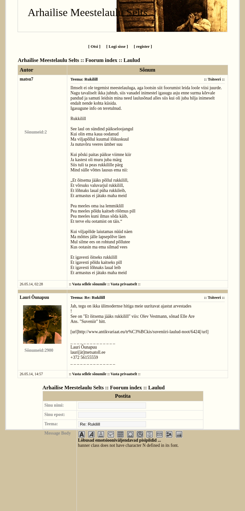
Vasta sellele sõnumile (89, 284)
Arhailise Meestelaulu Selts (87, 12)
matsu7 (26, 79)
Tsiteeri (214, 79)
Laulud (132, 60)
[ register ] (143, 46)
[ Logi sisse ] (117, 46)
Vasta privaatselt (123, 284)
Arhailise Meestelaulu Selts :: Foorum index (67, 60)
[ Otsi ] (94, 46)
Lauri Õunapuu (34, 297)
